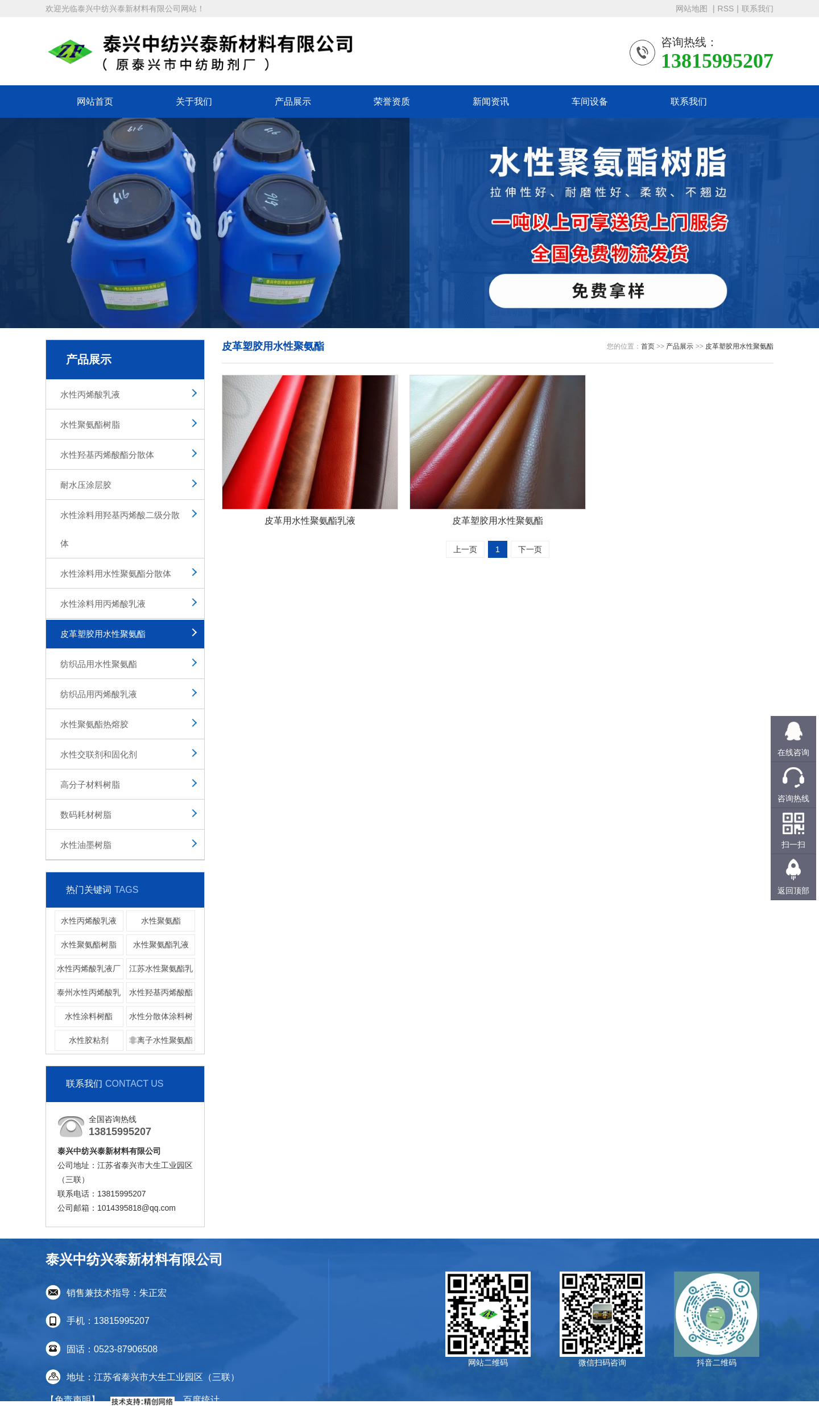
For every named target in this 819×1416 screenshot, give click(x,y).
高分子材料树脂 (90, 784)
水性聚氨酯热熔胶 (94, 724)
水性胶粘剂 (89, 1040)
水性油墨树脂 (85, 845)
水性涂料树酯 (89, 1016)
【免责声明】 (73, 1400)
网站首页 (95, 101)
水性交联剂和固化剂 (98, 754)
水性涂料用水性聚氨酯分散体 (115, 573)
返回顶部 (793, 890)
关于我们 (194, 101)
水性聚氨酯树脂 (90, 424)
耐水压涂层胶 (85, 485)
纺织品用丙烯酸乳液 (98, 694)
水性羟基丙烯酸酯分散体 (107, 454)
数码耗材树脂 (85, 814)
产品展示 (293, 101)
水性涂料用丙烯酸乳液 (103, 603)
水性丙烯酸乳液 (90, 394)
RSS (726, 8)
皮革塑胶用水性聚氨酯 (103, 634)
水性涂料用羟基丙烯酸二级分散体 (120, 529)
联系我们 (758, 8)
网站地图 (693, 8)
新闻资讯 (491, 101)
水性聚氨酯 (161, 920)
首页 (648, 346)
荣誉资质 (392, 101)
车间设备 (590, 101)
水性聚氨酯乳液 (161, 944)
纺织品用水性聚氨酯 (98, 664)
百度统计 (201, 1400)
